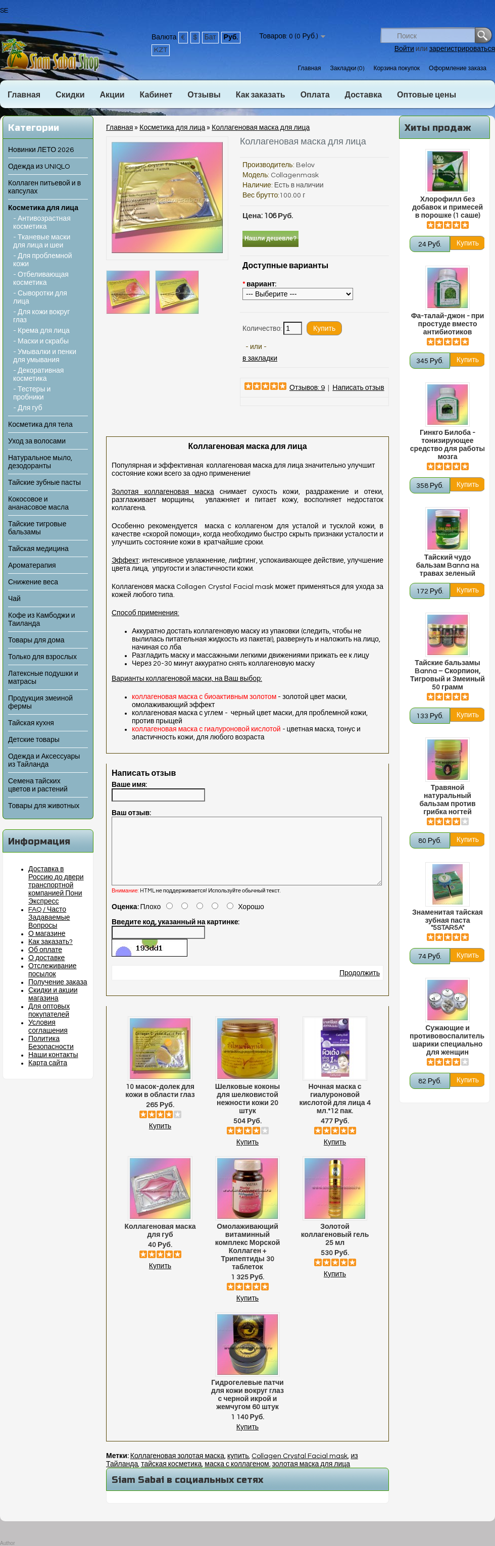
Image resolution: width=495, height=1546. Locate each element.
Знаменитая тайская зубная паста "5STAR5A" (447, 920)
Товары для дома (36, 640)
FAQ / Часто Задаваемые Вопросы (49, 917)
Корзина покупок (396, 68)
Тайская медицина (38, 549)
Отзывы (203, 95)
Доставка (363, 95)
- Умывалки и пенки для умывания (44, 356)
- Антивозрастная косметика (42, 222)
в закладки (259, 358)
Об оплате (45, 950)
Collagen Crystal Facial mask (300, 1468)
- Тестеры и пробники (32, 393)
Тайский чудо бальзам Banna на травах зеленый (447, 565)
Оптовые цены (426, 95)
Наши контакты (53, 1055)
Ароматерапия (32, 565)
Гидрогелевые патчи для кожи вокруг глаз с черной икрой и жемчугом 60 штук (247, 1407)
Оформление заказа (457, 68)
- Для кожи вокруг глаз (41, 316)
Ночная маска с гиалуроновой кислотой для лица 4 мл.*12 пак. (334, 1111)
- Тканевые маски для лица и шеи (41, 241)
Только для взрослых (42, 657)
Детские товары (34, 739)
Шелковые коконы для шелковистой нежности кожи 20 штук (247, 1111)
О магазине (47, 933)
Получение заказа (57, 982)
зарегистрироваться (462, 49)
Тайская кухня (31, 723)
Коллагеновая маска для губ (160, 1243)
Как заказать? (50, 941)
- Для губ (27, 408)
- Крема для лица (41, 330)
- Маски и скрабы (41, 341)
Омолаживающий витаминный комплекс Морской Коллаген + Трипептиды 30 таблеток (247, 1259)
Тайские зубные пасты (44, 482)
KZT (160, 50)
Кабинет (156, 95)
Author (7, 1543)
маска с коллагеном (237, 1476)
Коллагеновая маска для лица (261, 127)
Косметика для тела (40, 424)
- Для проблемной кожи (42, 260)
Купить (160, 1138)
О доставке (46, 958)
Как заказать (260, 95)
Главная (309, 68)
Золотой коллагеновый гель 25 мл (335, 1247)
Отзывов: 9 (307, 387)
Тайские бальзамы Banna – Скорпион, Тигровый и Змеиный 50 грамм (447, 675)
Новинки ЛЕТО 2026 (41, 150)
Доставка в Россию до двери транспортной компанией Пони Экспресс (56, 885)
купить (238, 1468)
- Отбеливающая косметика (41, 278)
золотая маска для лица (311, 1476)
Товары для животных (43, 806)
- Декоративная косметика (38, 374)
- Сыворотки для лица (40, 297)
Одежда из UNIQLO (39, 166)
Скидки (70, 95)
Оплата (315, 95)
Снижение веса (33, 582)
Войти (404, 49)
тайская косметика (171, 1476)
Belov (305, 165)
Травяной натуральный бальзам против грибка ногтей (447, 800)
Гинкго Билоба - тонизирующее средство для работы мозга (447, 445)
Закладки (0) (347, 68)
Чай (14, 599)
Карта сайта (47, 1063)
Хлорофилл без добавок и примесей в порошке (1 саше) (447, 207)
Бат (210, 37)
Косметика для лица (43, 208)
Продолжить (359, 985)
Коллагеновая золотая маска (177, 1468)
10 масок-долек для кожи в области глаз (159, 1103)
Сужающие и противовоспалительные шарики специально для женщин (447, 1040)
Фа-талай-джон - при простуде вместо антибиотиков (447, 324)
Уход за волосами (37, 441)
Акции (112, 95)
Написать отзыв (358, 387)
